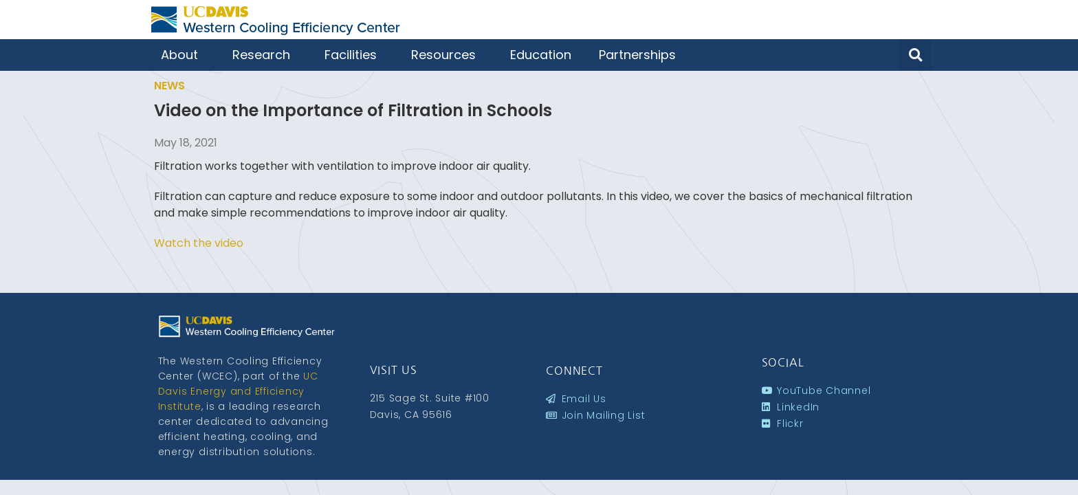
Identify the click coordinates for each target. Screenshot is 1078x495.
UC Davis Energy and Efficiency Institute (238, 391)
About (183, 54)
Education (540, 54)
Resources (447, 54)
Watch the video (198, 243)
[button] (915, 55)
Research (264, 54)
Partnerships (641, 54)
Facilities (354, 54)
